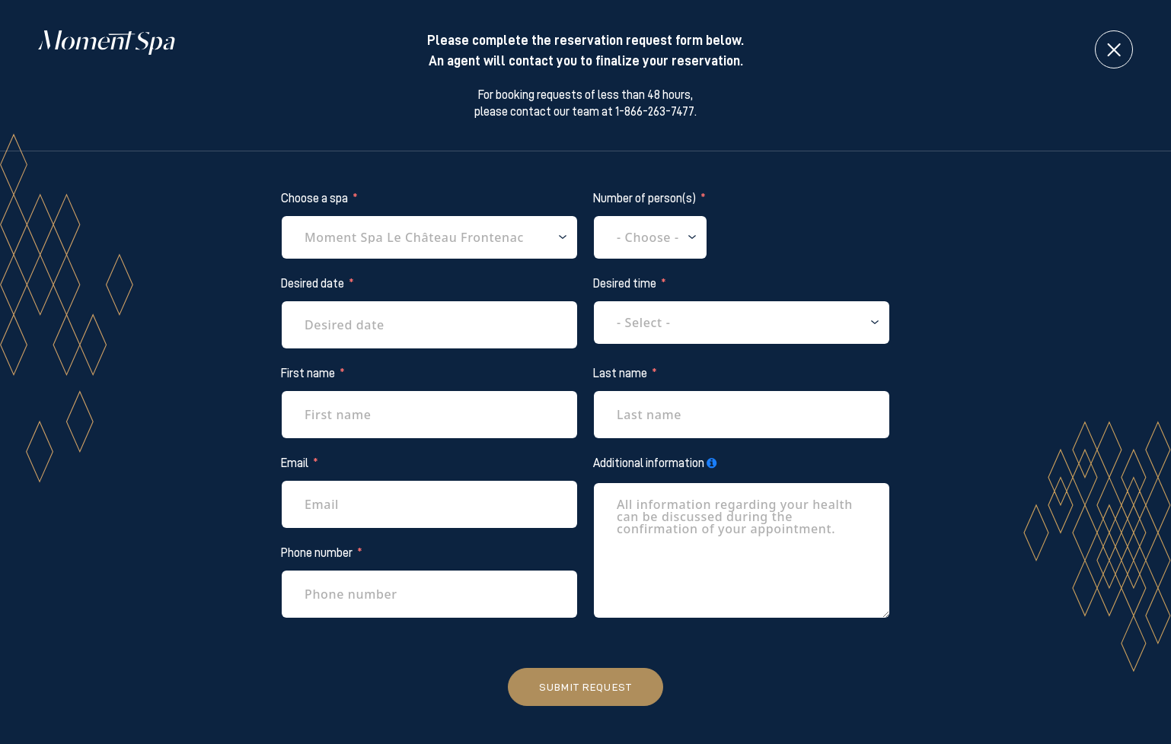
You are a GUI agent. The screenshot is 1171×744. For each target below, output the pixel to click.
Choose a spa (314, 198)
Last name (620, 373)
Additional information (648, 463)
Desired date (312, 284)
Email (294, 463)
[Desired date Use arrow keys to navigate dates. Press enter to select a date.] (429, 324)
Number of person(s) (644, 198)
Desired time (624, 284)
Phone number (317, 553)
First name (308, 373)
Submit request (585, 687)
